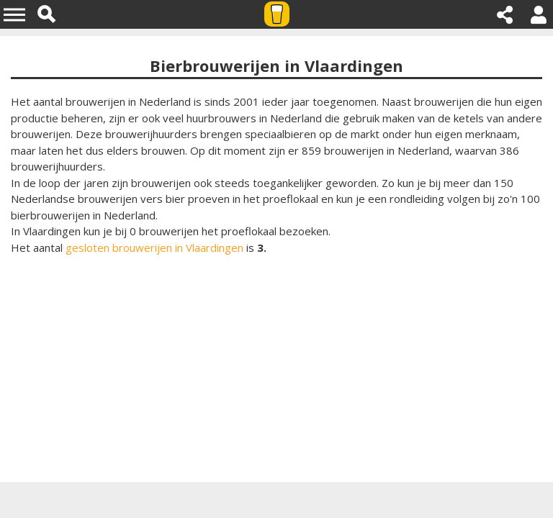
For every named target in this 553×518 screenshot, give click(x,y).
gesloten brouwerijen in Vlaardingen (154, 247)
